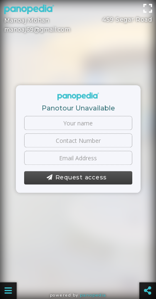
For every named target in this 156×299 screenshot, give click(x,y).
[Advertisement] (78, 10)
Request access (77, 177)
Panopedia (93, 295)
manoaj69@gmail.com (37, 29)
